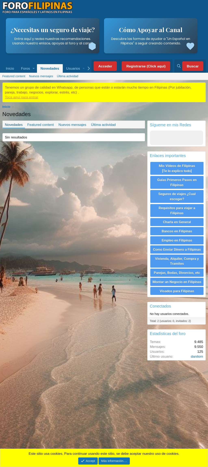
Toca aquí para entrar (21, 97)
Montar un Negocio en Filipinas (177, 280)
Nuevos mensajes (41, 76)
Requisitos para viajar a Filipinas (177, 209)
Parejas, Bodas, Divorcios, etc (177, 271)
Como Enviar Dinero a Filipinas (177, 248)
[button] (33, 68)
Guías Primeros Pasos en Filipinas (177, 182)
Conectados (160, 304)
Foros (25, 68)
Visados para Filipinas (177, 289)
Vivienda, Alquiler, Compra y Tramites (177, 259)
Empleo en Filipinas (177, 239)
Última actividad (67, 76)
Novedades (49, 68)
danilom (197, 355)
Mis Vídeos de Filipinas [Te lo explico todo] (177, 168)
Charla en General (177, 222)
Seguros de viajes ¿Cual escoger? (177, 196)
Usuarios (73, 68)
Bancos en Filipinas (177, 231)
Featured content (13, 76)
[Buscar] (190, 66)
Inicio (10, 68)
